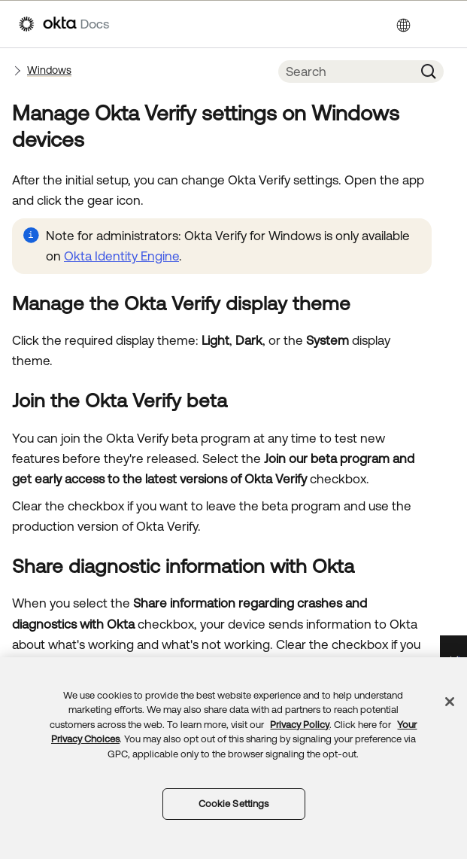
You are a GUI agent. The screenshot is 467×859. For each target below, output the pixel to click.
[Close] (449, 701)
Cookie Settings (234, 803)
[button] (429, 71)
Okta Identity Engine (121, 255)
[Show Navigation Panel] (441, 24)
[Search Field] (346, 71)
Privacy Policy (299, 724)
